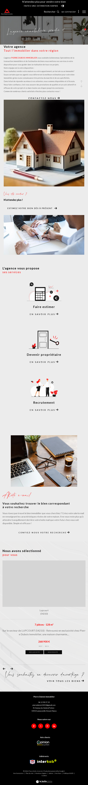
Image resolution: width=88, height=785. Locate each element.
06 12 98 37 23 (44, 702)
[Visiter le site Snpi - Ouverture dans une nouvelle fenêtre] (32, 761)
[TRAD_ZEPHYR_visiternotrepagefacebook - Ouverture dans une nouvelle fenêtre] (33, 726)
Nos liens (58, 773)
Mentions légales (41, 773)
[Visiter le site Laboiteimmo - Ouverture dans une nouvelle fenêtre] (44, 780)
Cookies (44, 775)
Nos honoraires (18, 773)
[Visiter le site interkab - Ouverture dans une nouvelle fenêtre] (47, 761)
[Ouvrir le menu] (84, 11)
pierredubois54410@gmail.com (44, 705)
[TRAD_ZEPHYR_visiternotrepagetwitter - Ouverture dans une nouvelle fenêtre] (40, 726)
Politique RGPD (68, 773)
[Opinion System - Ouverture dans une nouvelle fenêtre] (43, 743)
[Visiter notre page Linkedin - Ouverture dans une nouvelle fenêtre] (54, 726)
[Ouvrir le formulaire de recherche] (51, 12)
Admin (51, 773)
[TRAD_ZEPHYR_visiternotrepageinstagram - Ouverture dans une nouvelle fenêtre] (47, 726)
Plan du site (30, 773)
